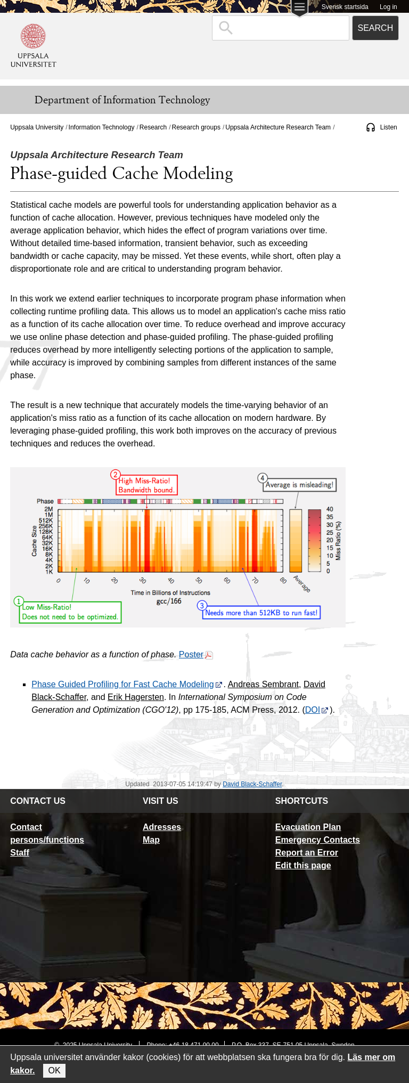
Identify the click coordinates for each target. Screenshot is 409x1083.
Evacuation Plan (308, 827)
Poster (196, 654)
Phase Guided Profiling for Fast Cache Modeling (126, 684)
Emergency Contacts (317, 839)
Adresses (162, 827)
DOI (317, 709)
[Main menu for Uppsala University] (299, 10)
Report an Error (306, 852)
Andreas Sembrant (263, 684)
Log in (388, 7)
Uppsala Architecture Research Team (278, 127)
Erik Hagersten (136, 697)
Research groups (196, 127)
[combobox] (280, 27)
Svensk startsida (345, 7)
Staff (19, 852)
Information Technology (102, 127)
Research (153, 127)
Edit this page (303, 865)
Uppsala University (36, 127)
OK (54, 1070)
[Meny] (16, 100)
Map (151, 839)
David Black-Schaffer (252, 784)
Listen (388, 127)
